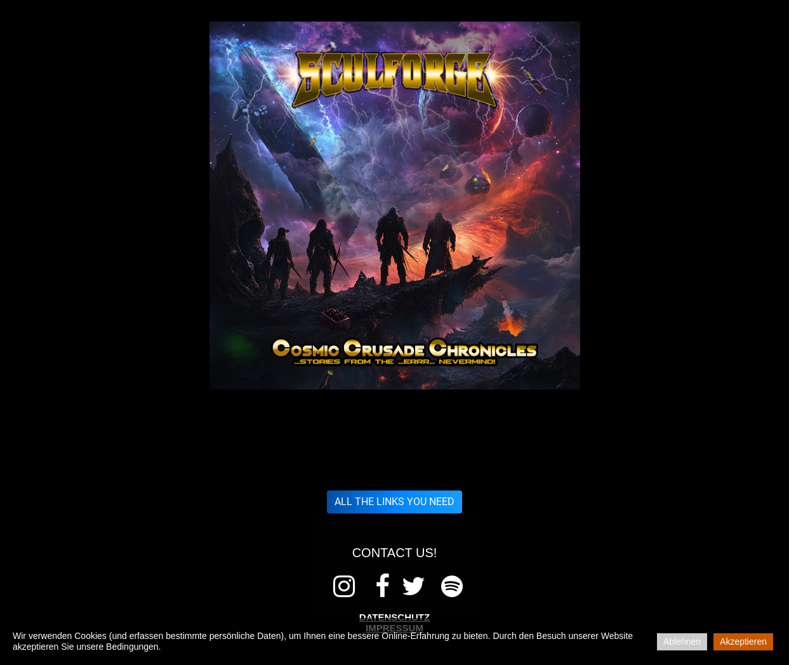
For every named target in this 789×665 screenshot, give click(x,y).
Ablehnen (682, 641)
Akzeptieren (743, 641)
